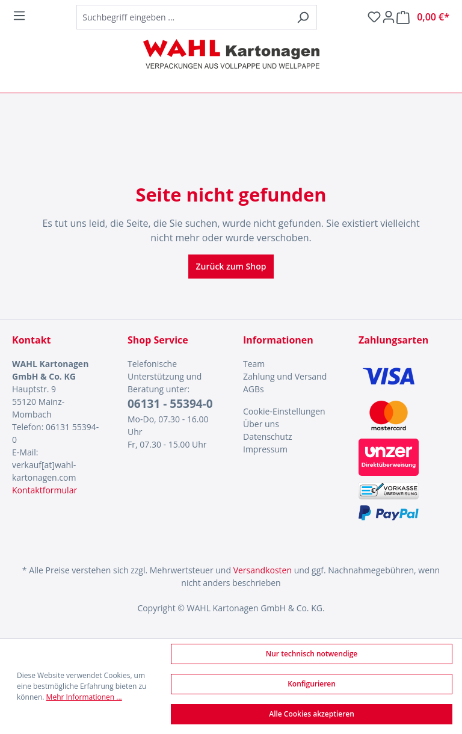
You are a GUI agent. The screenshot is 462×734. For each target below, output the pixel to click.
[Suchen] (303, 17)
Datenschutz (267, 436)
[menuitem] (288, 363)
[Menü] (19, 15)
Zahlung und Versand (285, 376)
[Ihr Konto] (388, 17)
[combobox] (182, 17)
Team (254, 363)
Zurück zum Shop (231, 266)
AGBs (253, 389)
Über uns (261, 424)
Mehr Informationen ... (84, 697)
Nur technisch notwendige (311, 654)
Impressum (265, 449)
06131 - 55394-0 (170, 404)
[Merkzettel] (374, 17)
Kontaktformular (44, 490)
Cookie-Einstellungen (284, 411)
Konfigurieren (312, 684)
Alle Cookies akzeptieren (311, 714)
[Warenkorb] (423, 17)
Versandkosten (262, 570)
